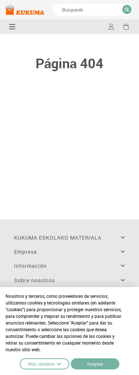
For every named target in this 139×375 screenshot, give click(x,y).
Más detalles (44, 364)
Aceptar (95, 364)
